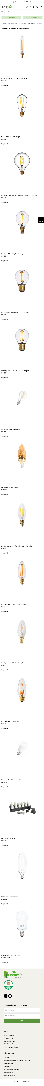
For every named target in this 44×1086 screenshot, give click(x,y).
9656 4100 (9, 1038)
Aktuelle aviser (11, 17)
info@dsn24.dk (11, 1035)
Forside (16, 1082)
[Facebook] (6, 996)
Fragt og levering (9, 1075)
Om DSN (6, 1057)
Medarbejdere (8, 1072)
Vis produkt (5, 85)
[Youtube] (10, 996)
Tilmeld (21, 1021)
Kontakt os (7, 1066)
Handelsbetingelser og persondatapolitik (17, 1060)
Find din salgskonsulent (33, 17)
